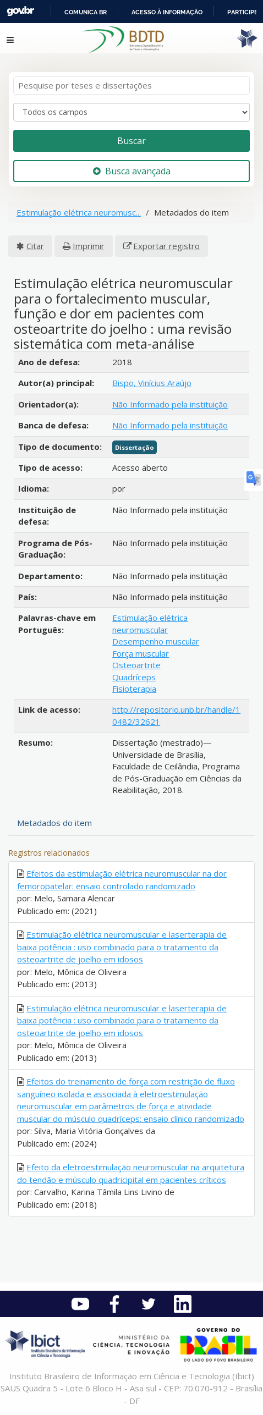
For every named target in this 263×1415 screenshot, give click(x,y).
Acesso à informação (167, 12)
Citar (35, 245)
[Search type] (131, 112)
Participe (242, 12)
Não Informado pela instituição (170, 404)
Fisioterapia (134, 688)
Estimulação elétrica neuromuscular (150, 623)
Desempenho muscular (155, 641)
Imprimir (89, 245)
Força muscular (140, 653)
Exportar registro (166, 245)
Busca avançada (132, 171)
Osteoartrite (136, 664)
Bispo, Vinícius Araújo (151, 382)
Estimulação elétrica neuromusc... (79, 212)
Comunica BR (85, 12)
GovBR (20, 11)
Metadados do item (54, 822)
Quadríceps (134, 676)
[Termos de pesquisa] (131, 85)
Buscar (131, 141)
